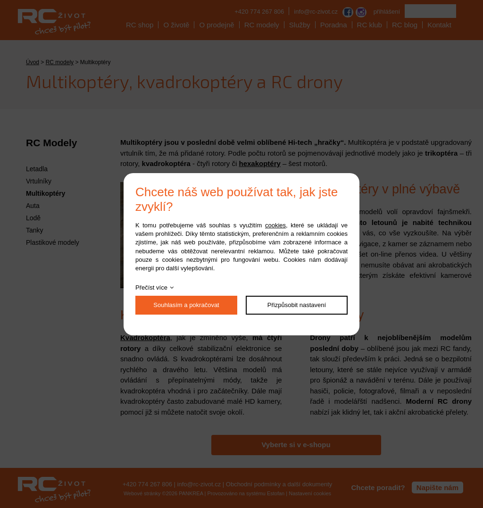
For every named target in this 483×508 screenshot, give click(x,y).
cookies (275, 225)
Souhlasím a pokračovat (186, 304)
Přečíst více (151, 287)
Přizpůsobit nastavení (296, 304)
